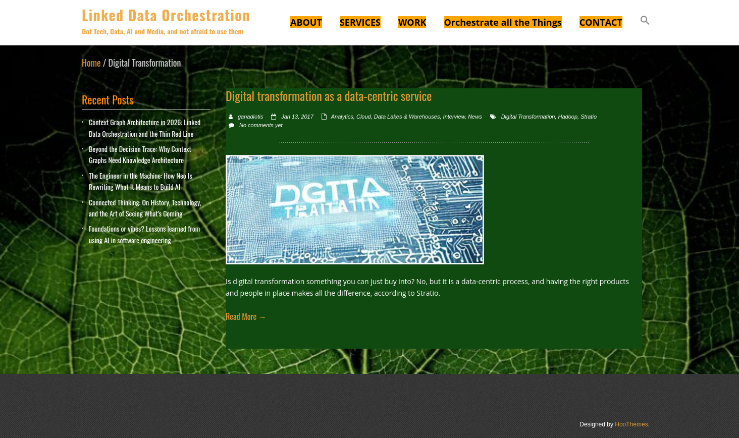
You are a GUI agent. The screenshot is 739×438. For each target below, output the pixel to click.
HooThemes (631, 424)
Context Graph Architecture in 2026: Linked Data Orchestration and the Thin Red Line (144, 127)
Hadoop (568, 117)
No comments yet (261, 125)
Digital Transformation (528, 117)
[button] (645, 22)
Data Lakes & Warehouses (407, 117)
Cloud (363, 117)
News (475, 117)
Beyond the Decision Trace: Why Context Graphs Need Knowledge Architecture (140, 154)
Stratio (588, 117)
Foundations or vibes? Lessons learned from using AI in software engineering (144, 234)
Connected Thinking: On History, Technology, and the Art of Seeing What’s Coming (145, 207)
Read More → (246, 316)
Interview (454, 117)
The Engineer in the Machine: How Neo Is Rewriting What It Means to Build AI (140, 181)
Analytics (342, 117)
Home (91, 62)
